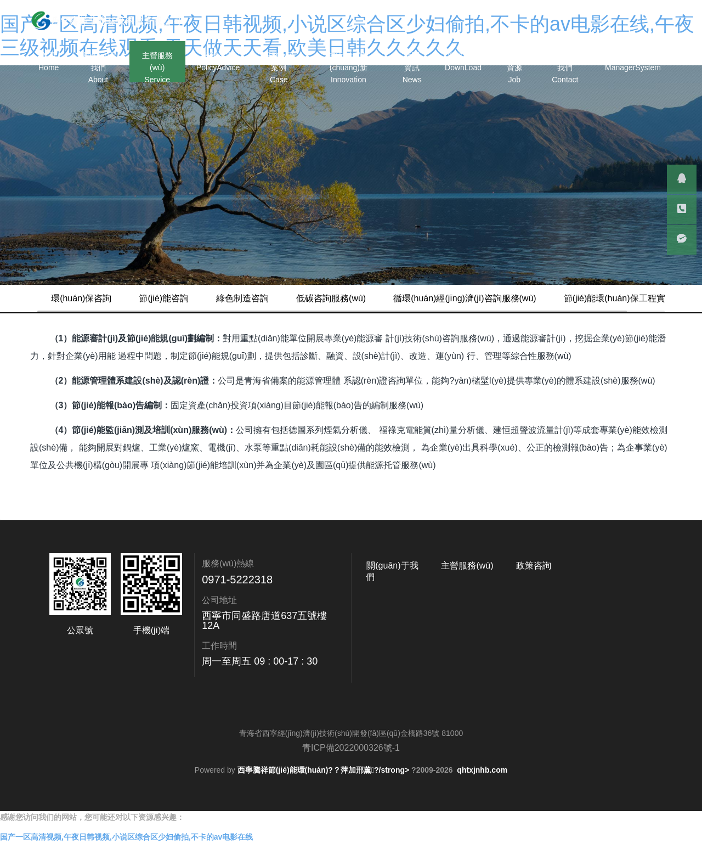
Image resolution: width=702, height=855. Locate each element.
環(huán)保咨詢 (103, 298)
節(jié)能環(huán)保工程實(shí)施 (137, 325)
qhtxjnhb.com (482, 797)
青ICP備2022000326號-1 (351, 775)
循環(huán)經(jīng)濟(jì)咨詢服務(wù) (486, 298)
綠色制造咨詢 (264, 298)
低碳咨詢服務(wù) (353, 298)
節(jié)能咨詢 (186, 298)
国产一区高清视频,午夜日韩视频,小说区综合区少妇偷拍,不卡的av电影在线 (126, 849)
